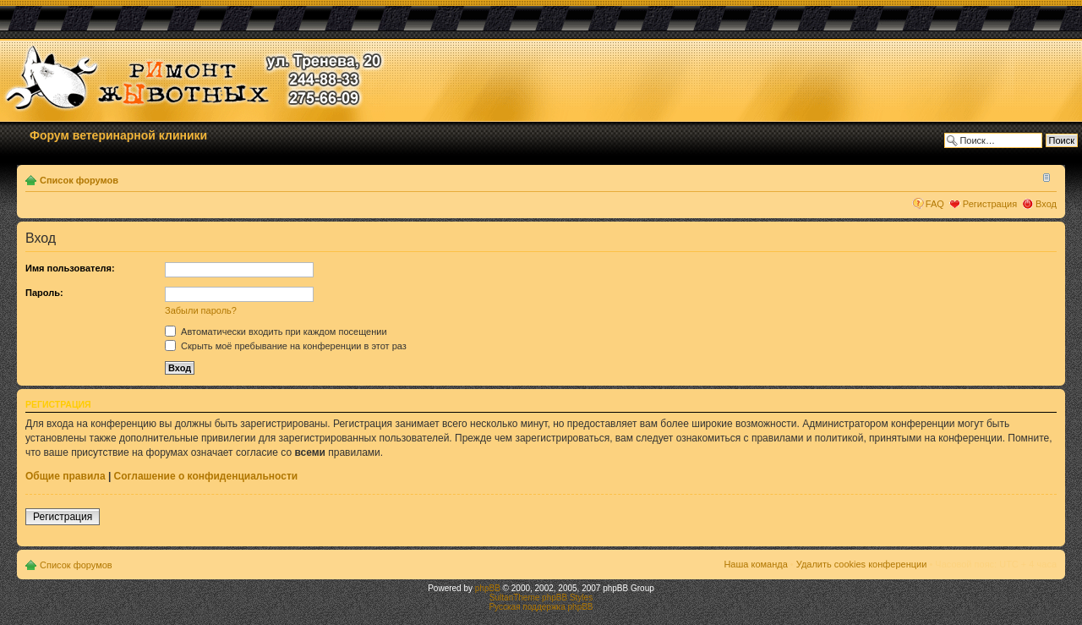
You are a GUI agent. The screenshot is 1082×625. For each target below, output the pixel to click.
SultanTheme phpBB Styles (541, 597)
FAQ (935, 204)
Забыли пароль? (201, 310)
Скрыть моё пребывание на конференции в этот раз (286, 346)
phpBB (487, 588)
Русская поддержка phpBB (541, 606)
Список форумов (79, 180)
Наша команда (755, 564)
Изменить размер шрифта (1044, 176)
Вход (1046, 204)
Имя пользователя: (70, 268)
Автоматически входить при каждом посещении (276, 331)
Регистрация (990, 204)
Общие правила (65, 476)
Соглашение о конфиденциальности (206, 476)
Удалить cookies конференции (861, 564)
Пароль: (44, 293)
